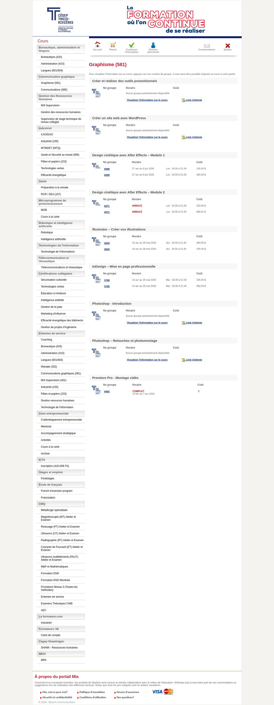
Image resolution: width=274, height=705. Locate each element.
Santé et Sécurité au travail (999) (60, 154)
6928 (107, 243)
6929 (107, 249)
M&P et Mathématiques (54, 566)
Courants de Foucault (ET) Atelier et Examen (62, 548)
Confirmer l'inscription (131, 50)
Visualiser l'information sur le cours (147, 100)
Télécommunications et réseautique (61, 267)
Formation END (50, 573)
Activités (46, 440)
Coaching (46, 339)
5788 (107, 280)
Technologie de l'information (57, 407)
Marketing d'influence (53, 313)
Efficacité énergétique (53, 175)
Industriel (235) (50, 141)
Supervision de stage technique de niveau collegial (61, 120)
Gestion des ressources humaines (61, 112)
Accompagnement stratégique (58, 433)
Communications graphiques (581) (61, 373)
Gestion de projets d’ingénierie (58, 327)
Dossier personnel (153, 50)
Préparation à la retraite (54, 187)
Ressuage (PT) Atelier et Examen (60, 526)
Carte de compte (50, 635)
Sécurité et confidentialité (57, 697)
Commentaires (206, 49)
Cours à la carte (50, 216)
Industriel (46, 622)
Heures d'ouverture (128, 692)
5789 (107, 286)
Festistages (47, 478)
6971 (107, 206)
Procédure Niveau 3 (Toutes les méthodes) (59, 588)
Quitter (227, 49)
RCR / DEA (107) (51, 194)
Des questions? (125, 697)
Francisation (48, 497)
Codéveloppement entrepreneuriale (61, 419)
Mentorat (46, 426)
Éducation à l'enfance (53, 293)
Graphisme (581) (51, 82)
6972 (107, 212)
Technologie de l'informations (58, 251)
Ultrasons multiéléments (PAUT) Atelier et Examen (59, 558)
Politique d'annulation (92, 692)
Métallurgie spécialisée (54, 510)
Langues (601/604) (52, 70)
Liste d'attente (192, 100)
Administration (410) (52, 63)
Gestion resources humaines (57, 400)
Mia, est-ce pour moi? (55, 692)
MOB (44, 210)
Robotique (47, 232)
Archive (45, 453)
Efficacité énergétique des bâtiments (62, 320)
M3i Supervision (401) (54, 380)
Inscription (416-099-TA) (55, 466)
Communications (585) (54, 89)
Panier (113, 49)
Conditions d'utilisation (93, 697)
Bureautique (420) (51, 56)
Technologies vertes (52, 168)
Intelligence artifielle (52, 300)
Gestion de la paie (51, 306)
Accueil (97, 49)
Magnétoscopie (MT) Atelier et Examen (58, 518)
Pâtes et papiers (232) (54, 161)
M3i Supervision (50, 105)
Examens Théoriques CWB (57, 603)
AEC (44, 610)
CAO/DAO (47, 134)
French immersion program (56, 490)
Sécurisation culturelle (54, 279)
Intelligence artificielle (53, 239)
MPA (44, 660)
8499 (107, 175)
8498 (107, 169)
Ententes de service (52, 596)
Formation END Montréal (55, 580)
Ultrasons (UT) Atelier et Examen (60, 533)
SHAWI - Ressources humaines (59, 647)
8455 (107, 391)
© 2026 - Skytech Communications (56, 702)
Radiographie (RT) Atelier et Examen (62, 540)
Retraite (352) (49, 366)
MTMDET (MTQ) (50, 148)
